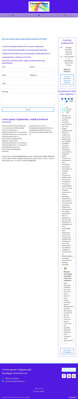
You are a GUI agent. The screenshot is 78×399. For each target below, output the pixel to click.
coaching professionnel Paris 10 (40, 130)
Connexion (72, 397)
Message (5, 91)
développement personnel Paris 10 (41, 128)
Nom (3, 67)
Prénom (32, 67)
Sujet (3, 83)
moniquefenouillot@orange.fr (15, 381)
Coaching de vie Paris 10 (37, 126)
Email (4, 75)
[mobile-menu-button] (65, 15)
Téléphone (33, 75)
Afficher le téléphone (67, 70)
